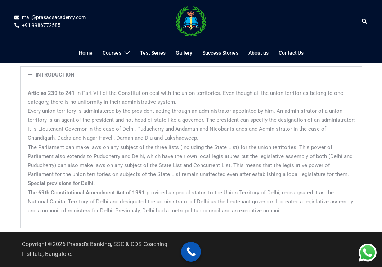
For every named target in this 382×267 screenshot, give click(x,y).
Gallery (184, 53)
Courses (112, 53)
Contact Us (291, 53)
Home (86, 53)
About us (258, 53)
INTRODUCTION (55, 75)
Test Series (153, 53)
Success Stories (220, 53)
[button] (365, 21)
